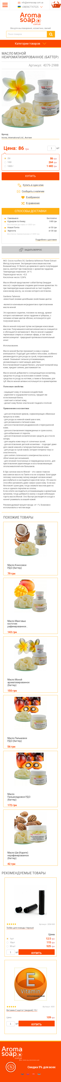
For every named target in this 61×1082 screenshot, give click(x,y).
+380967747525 (30, 7)
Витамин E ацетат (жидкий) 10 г (22, 1010)
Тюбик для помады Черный (20, 928)
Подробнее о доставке (46, 240)
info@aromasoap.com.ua (32, 3)
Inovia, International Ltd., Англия (17, 137)
